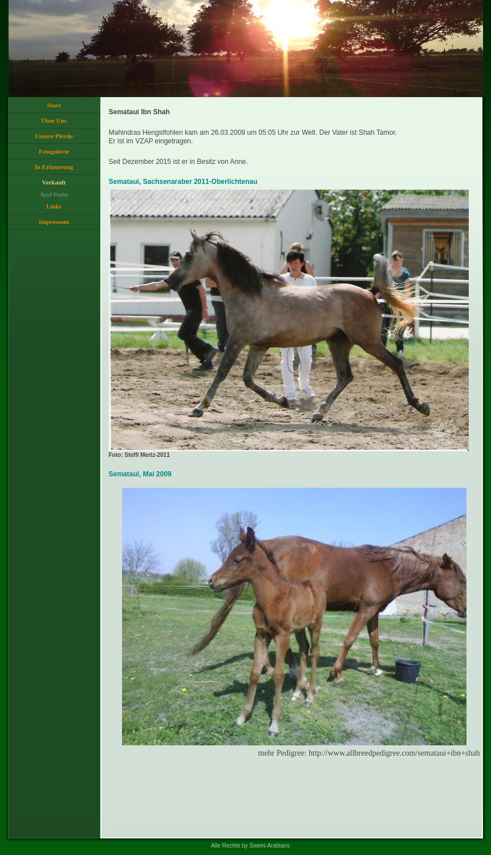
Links (54, 206)
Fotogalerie (54, 151)
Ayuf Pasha (53, 194)
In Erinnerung (53, 166)
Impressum (54, 221)
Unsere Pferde (54, 136)
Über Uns (54, 120)
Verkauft (54, 182)
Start (54, 105)
